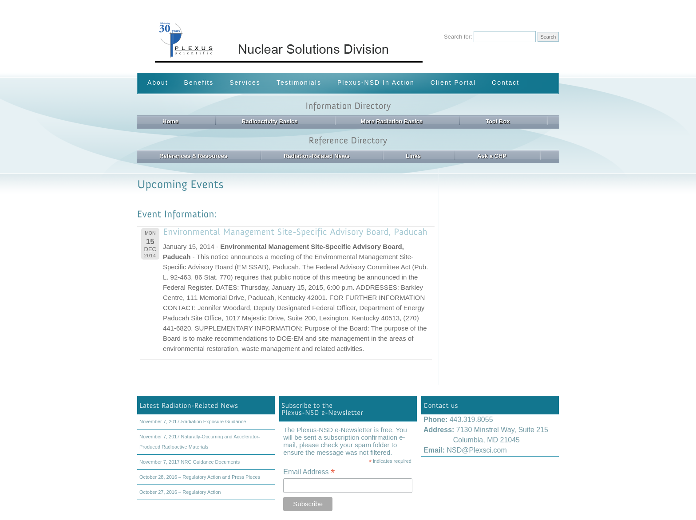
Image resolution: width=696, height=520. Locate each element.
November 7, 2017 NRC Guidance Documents (189, 462)
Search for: (458, 36)
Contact (505, 82)
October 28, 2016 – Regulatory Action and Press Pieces (199, 477)
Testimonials (299, 82)
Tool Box (498, 121)
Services (245, 82)
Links (413, 156)
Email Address (309, 472)
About (157, 82)
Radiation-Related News (316, 156)
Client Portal (453, 82)
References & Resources (193, 156)
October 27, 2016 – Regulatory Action (180, 492)
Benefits (199, 82)
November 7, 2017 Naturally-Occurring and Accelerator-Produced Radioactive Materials (199, 441)
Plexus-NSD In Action (376, 82)
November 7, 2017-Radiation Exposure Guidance (192, 421)
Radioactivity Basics (269, 121)
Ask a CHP (491, 156)
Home (170, 121)
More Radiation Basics (392, 121)
